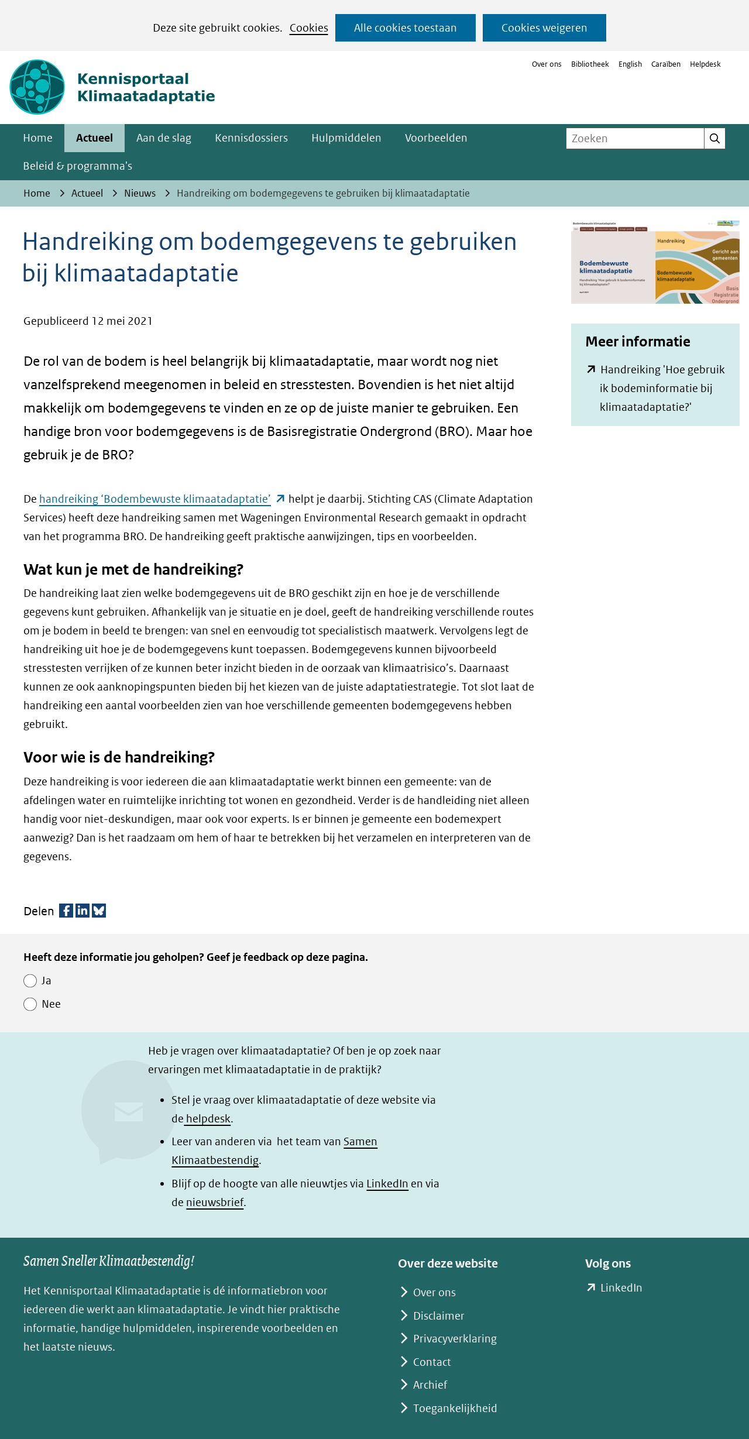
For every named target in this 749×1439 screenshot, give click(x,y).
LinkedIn (387, 1183)
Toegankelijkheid (455, 1408)
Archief (430, 1385)
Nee (51, 1004)
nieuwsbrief (214, 1202)
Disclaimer (439, 1316)
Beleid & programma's (77, 166)
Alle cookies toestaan (405, 28)
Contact (432, 1362)
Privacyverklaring (455, 1338)
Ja (46, 980)
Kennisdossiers (251, 138)
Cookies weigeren (544, 28)
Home (38, 138)
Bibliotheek (590, 64)
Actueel (94, 138)
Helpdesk (705, 64)
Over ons (547, 64)
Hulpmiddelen (346, 138)
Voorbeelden (436, 138)
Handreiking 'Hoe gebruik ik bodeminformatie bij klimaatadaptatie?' (663, 390)
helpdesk (207, 1118)
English (630, 64)
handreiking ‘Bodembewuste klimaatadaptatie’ (162, 499)
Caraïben (666, 64)
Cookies (309, 28)
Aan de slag (163, 138)
